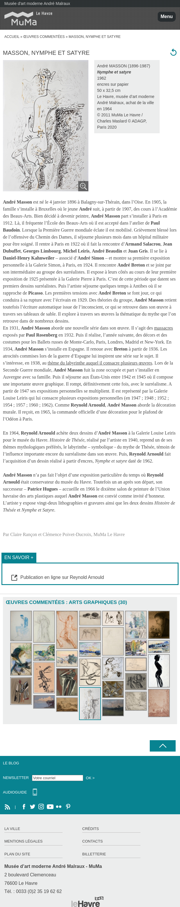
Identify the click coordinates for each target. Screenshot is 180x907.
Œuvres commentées (44, 37)
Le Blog (11, 763)
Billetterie (94, 854)
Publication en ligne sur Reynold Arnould (62, 577)
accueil (11, 37)
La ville (12, 829)
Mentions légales (23, 841)
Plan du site (17, 854)
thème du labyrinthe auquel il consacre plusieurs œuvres (100, 362)
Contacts (92, 841)
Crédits (90, 829)
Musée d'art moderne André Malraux (37, 3)
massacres (163, 327)
